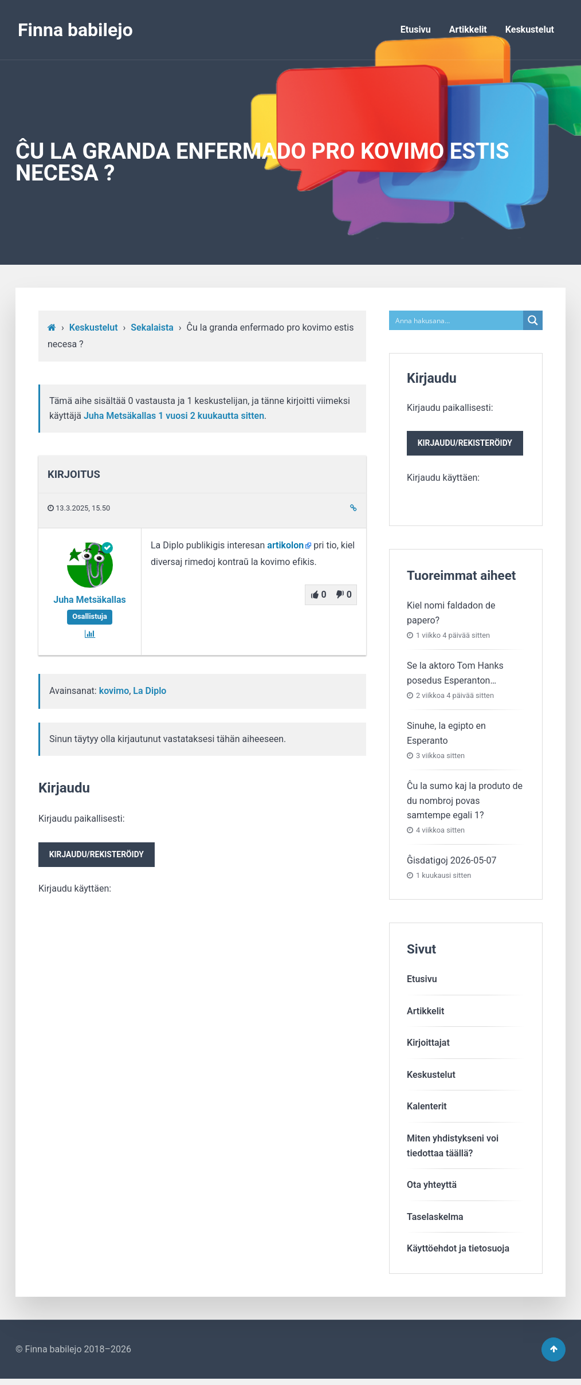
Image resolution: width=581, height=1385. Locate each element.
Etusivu (416, 29)
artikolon (285, 545)
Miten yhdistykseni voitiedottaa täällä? (452, 1149)
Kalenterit (427, 1109)
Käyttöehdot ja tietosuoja (458, 1251)
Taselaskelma (435, 1219)
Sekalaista (152, 327)
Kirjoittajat (428, 1045)
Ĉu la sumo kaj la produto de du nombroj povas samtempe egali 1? (465, 803)
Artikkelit (468, 29)
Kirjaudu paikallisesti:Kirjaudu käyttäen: (100, 855)
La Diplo (149, 690)
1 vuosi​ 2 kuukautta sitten (211, 415)
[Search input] (456, 320)
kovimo (114, 690)
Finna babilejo (75, 30)
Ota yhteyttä (432, 1187)
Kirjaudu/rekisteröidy (100, 856)
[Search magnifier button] (533, 320)
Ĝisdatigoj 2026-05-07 (452, 863)
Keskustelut (529, 29)
